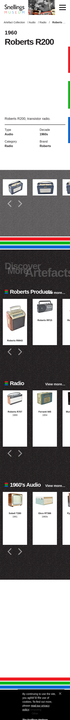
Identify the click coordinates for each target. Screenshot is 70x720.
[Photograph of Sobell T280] (15, 500)
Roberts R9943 (15, 340)
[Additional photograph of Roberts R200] (15, 187)
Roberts (45, 146)
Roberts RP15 (45, 320)
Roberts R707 (15, 411)
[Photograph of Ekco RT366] (45, 500)
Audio (32, 22)
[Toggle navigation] (62, 7)
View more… (55, 293)
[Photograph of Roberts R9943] (15, 317)
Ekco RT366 (44, 513)
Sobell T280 (15, 513)
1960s (44, 134)
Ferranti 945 (44, 411)
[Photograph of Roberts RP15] (45, 307)
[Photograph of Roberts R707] (15, 398)
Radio (43, 22)
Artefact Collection (14, 22)
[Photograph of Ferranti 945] (45, 398)
